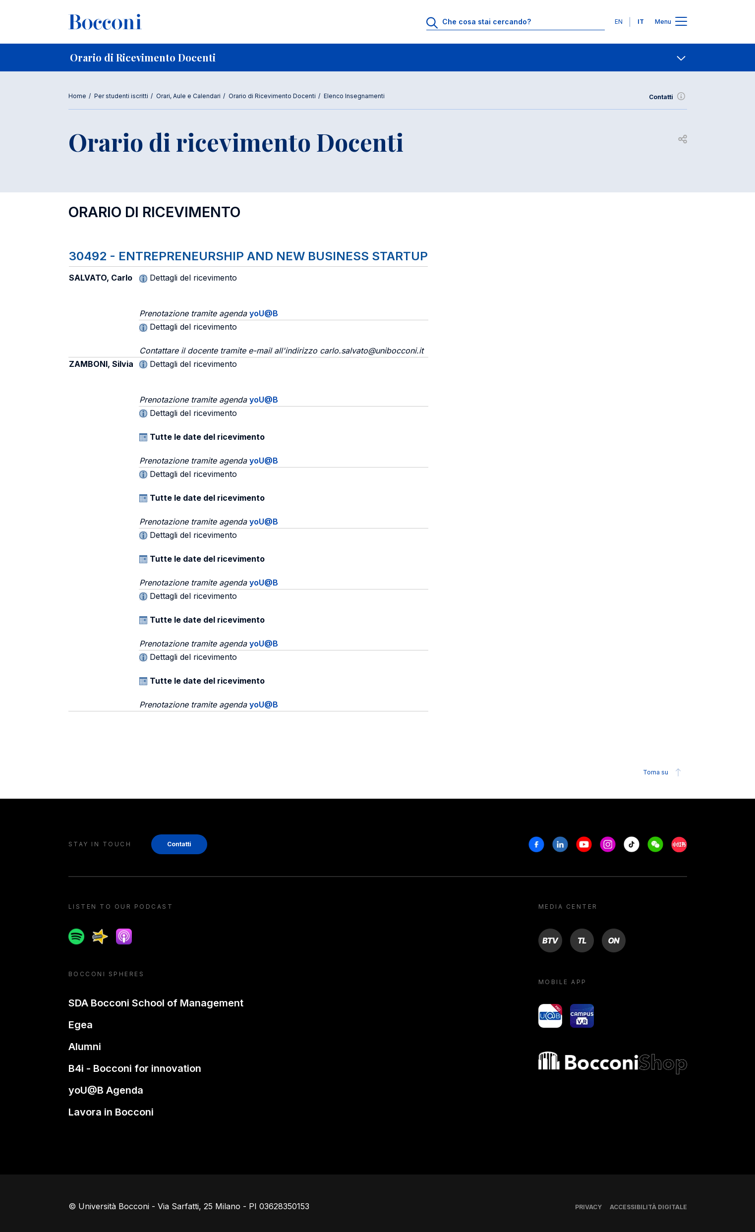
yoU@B (263, 313)
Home (77, 96)
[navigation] (377, 57)
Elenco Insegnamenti (354, 96)
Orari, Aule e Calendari (188, 96)
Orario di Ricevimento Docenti (272, 96)
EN (619, 21)
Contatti (668, 97)
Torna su (663, 772)
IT (641, 21)
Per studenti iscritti (121, 96)
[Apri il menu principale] (681, 22)
